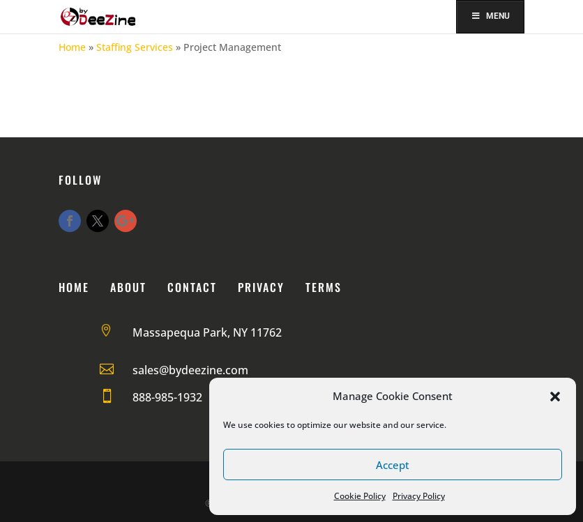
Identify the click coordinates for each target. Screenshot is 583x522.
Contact (192, 287)
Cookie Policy (360, 496)
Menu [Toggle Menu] (490, 16)
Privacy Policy (419, 496)
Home (72, 47)
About (128, 287)
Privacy (261, 287)
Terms (323, 287)
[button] (555, 397)
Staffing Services (134, 47)
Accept (392, 465)
